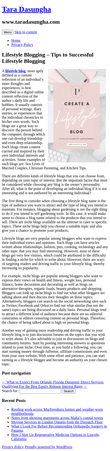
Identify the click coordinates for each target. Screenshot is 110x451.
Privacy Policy (22, 45)
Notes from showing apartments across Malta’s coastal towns (57, 418)
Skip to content (25, 32)
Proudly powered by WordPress (48, 447)
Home (15, 40)
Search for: (10, 391)
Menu (7, 32)
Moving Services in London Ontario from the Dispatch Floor (57, 422)
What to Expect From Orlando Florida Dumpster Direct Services (53, 382)
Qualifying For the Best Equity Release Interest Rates (44, 386)
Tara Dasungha (26, 9)
